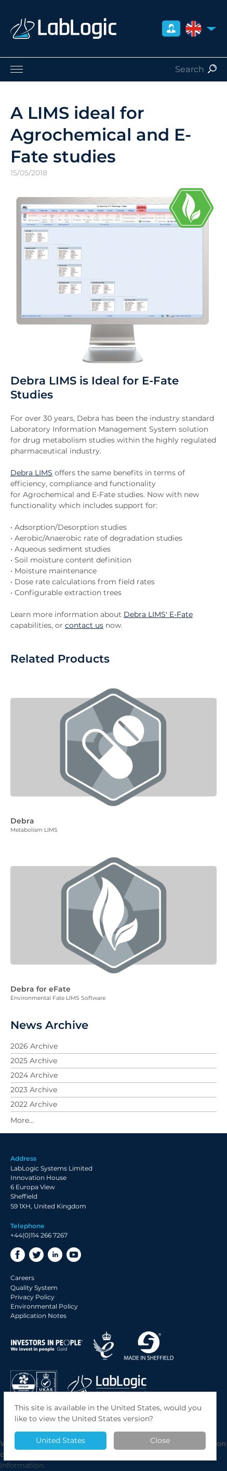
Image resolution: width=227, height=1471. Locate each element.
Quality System (34, 1287)
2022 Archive (33, 1104)
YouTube (73, 1254)
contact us (84, 625)
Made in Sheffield (149, 1345)
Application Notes (38, 1315)
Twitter (36, 1254)
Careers (22, 1278)
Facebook (17, 1254)
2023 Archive (33, 1089)
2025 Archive (33, 1060)
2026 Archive (34, 1046)
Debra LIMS (31, 472)
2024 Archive (34, 1075)
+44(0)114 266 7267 (39, 1235)
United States (60, 1440)
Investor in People (46, 1345)
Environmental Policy (44, 1306)
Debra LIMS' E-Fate (158, 614)
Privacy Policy (32, 1297)
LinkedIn (55, 1254)
